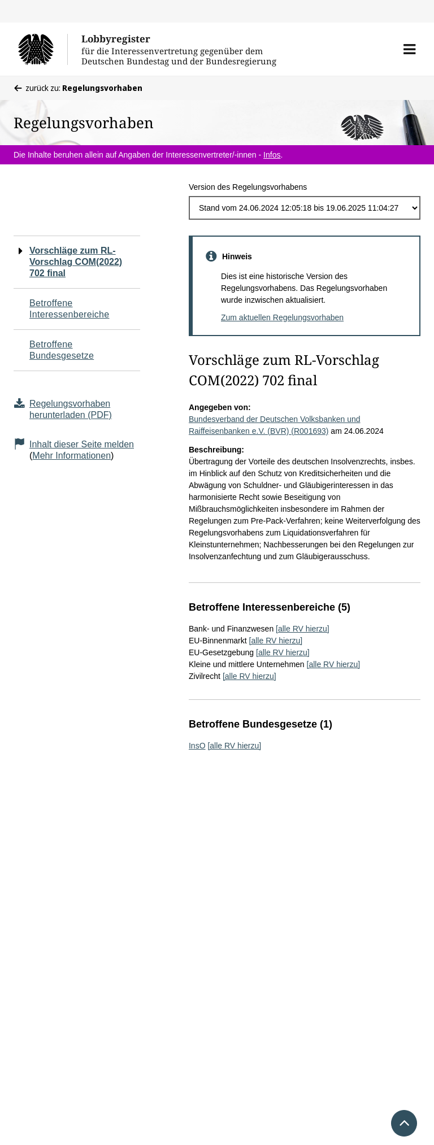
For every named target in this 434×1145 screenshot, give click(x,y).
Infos (271, 154)
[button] (409, 49)
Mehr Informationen (71, 455)
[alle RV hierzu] (302, 628)
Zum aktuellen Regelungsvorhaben (282, 317)
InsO (197, 745)
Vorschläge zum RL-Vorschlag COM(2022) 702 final (75, 262)
